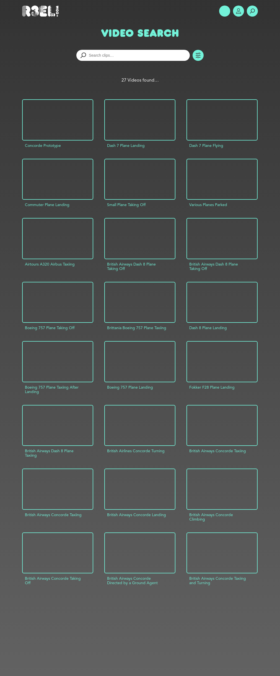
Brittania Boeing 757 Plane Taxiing (136, 328)
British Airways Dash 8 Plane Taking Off (131, 266)
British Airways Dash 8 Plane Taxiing (49, 453)
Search (252, 11)
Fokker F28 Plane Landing (212, 387)
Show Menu (224, 11)
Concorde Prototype (43, 145)
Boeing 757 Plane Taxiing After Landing (52, 389)
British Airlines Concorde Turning (136, 451)
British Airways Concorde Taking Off (53, 580)
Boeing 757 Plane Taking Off (49, 328)
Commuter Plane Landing (47, 204)
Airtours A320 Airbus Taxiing (50, 264)
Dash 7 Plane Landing (126, 145)
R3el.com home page (41, 11)
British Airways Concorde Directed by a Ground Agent (132, 580)
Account (238, 11)
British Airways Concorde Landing (136, 515)
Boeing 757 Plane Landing (130, 387)
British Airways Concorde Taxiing (217, 451)
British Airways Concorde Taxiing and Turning (217, 580)
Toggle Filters (198, 55)
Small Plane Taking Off (126, 204)
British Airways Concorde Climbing (211, 517)
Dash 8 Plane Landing (208, 328)
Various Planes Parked (208, 204)
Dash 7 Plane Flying (206, 145)
